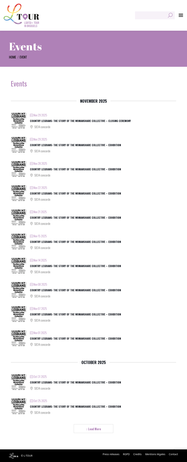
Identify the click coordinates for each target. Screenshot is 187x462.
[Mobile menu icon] (180, 15)
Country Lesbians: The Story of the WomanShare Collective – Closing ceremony (80, 121)
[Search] (155, 15)
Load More (94, 429)
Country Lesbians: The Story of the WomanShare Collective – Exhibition (75, 145)
